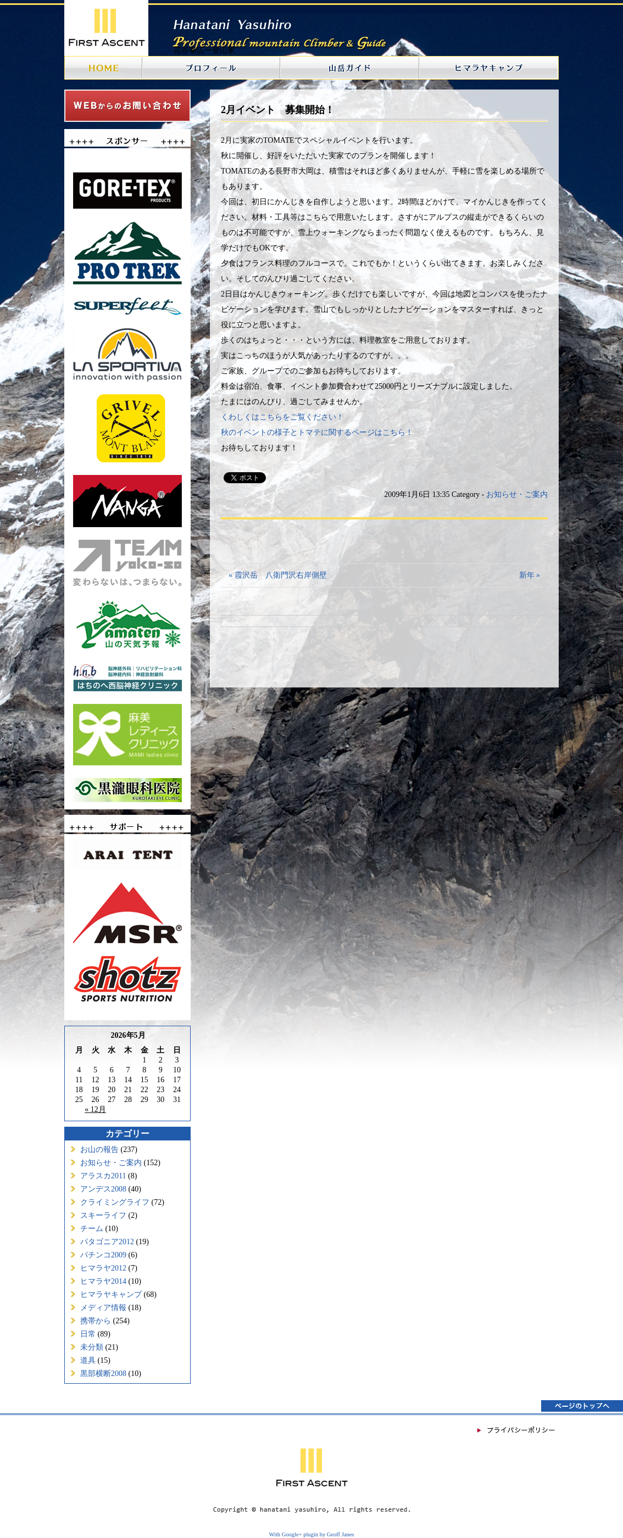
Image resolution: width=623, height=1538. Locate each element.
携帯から (95, 1321)
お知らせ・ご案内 (111, 1163)
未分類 (91, 1347)
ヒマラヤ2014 (103, 1281)
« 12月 (95, 1109)
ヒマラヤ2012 (103, 1268)
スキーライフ (103, 1215)
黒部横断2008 (103, 1373)
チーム (91, 1228)
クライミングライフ (114, 1202)
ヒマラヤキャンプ (111, 1294)
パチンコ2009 (103, 1255)
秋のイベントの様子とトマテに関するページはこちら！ (317, 432)
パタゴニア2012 (107, 1242)
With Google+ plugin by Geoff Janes (311, 1534)
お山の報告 (99, 1149)
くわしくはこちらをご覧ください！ (282, 417)
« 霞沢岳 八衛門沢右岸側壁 (278, 575)
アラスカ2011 (103, 1176)
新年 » (530, 575)
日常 (88, 1334)
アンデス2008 (103, 1189)
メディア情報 (103, 1308)
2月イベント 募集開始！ (278, 109)
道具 (88, 1360)
